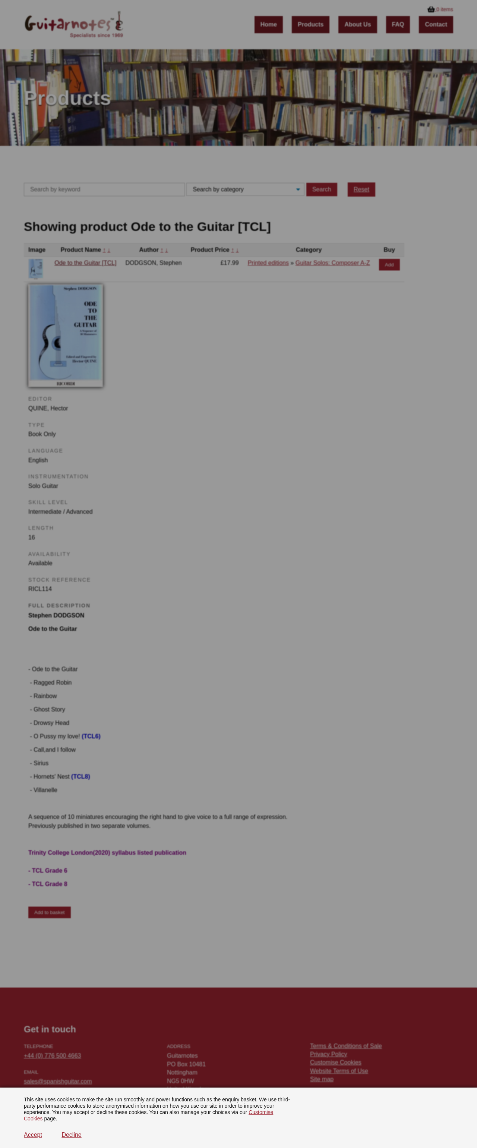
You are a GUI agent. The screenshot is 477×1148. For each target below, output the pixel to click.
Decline (71, 1135)
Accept (33, 1135)
